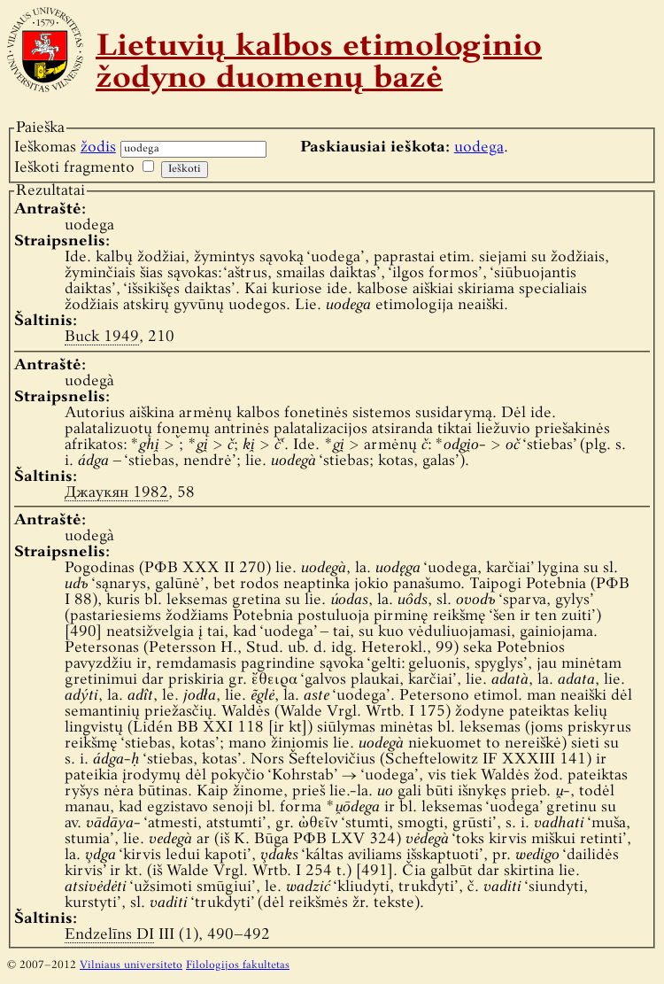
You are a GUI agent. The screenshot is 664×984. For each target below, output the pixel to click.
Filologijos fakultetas (238, 965)
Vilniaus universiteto (131, 965)
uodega (479, 147)
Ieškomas (65, 147)
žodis (98, 147)
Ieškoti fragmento (74, 167)
